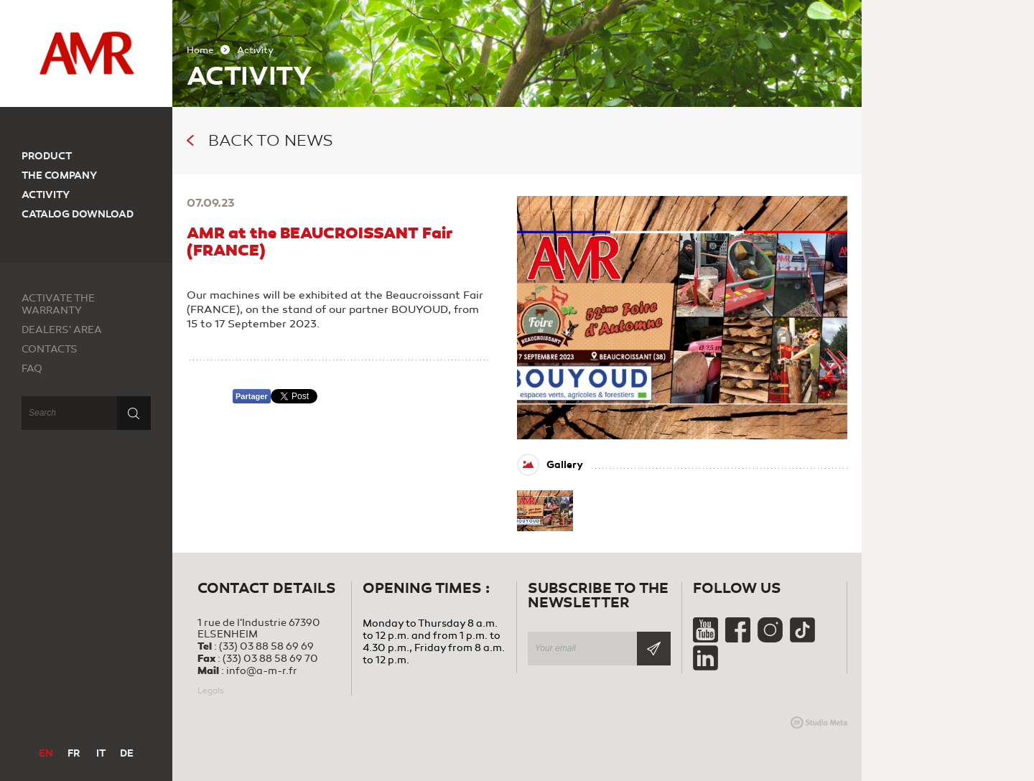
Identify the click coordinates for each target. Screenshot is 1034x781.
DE (127, 753)
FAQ (32, 369)
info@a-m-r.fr (261, 671)
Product (47, 156)
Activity (46, 195)
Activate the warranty (58, 304)
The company (59, 175)
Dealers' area (62, 330)
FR (73, 753)
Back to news (260, 140)
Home (200, 50)
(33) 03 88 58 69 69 (266, 646)
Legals (210, 691)
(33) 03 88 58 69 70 (270, 659)
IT (101, 753)
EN (46, 753)
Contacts (50, 349)
